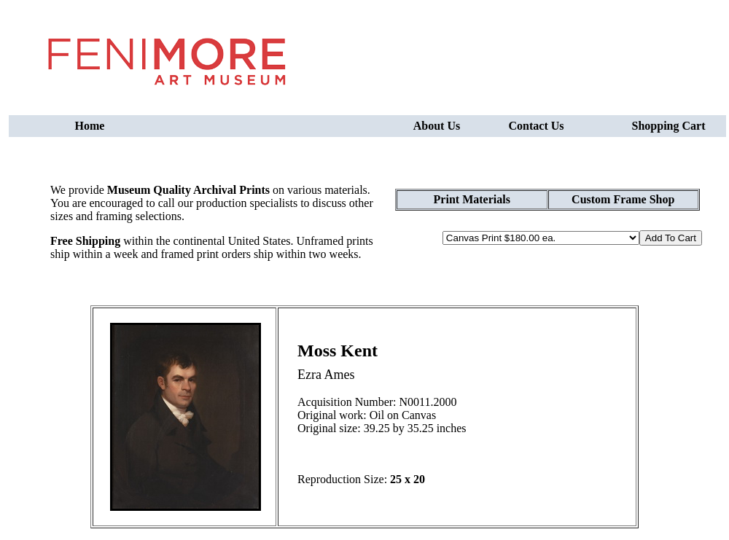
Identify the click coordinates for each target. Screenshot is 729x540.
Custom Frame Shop (623, 199)
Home (90, 126)
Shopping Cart (669, 126)
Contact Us (536, 126)
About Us (436, 126)
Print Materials (472, 199)
